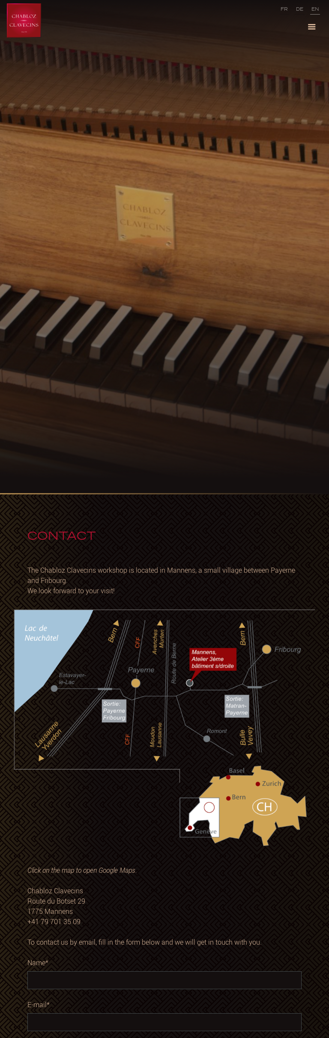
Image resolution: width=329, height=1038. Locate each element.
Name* (37, 962)
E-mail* (38, 1004)
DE (299, 9)
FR (284, 9)
